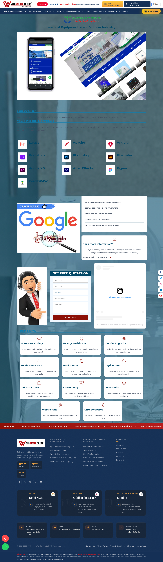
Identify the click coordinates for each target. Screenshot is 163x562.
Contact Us (120, 456)
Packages (111, 11)
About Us (120, 445)
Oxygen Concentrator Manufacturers (103, 202)
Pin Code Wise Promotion (93, 458)
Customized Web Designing (61, 462)
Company (122, 11)
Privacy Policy (102, 546)
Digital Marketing (34, 11)
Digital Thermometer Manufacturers (102, 225)
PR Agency (48, 11)
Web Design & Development (14, 11)
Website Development (59, 454)
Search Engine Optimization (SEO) (68, 11)
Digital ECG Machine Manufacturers (101, 208)
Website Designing (58, 450)
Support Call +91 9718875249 (95, 257)
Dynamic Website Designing (62, 447)
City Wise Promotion (91, 454)
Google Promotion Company (95, 465)
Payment (120, 460)
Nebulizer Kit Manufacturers (98, 214)
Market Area (141, 546)
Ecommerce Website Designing (63, 458)
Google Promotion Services (94, 11)
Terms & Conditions (117, 546)
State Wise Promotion (92, 450)
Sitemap (130, 546)
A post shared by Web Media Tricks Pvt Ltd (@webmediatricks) (120, 325)
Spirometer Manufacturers (97, 220)
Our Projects (121, 449)
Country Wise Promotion (93, 462)
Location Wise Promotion (93, 447)
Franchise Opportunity (133, 4)
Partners (119, 453)
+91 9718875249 (112, 4)
